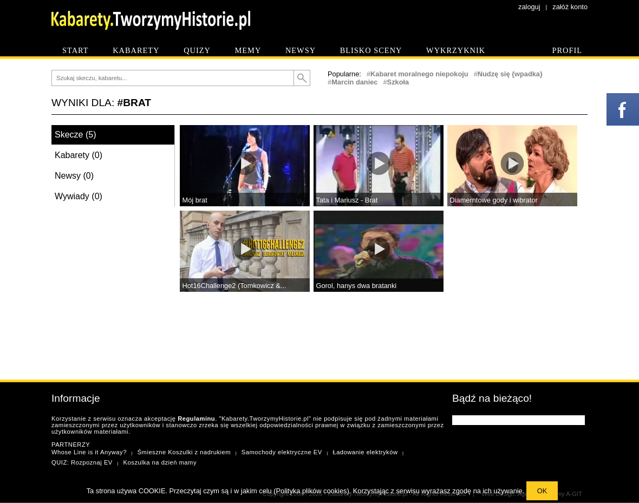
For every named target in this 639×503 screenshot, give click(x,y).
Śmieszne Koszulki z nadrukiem (184, 452)
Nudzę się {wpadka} (510, 74)
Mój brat (194, 200)
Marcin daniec (354, 82)
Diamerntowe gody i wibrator (494, 200)
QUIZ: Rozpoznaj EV (82, 462)
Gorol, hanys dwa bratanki (356, 286)
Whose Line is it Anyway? (89, 452)
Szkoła (398, 82)
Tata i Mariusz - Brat (347, 200)
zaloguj (529, 7)
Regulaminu (196, 418)
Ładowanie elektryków (364, 452)
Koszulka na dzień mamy (160, 462)
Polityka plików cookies (311, 491)
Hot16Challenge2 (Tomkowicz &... (234, 286)
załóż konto (570, 7)
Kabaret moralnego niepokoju (419, 74)
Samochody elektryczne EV (282, 452)
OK (542, 491)
